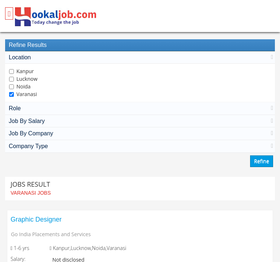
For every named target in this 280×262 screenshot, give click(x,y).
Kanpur (25, 71)
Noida (23, 86)
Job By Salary (140, 121)
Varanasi (26, 94)
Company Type (140, 146)
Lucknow (27, 78)
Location (140, 57)
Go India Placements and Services (51, 234)
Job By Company (140, 133)
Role (140, 108)
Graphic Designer (36, 219)
